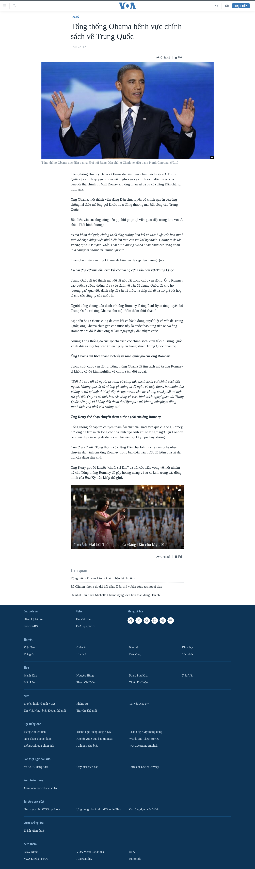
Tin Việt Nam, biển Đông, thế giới (45, 711)
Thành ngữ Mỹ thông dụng (145, 732)
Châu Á (81, 647)
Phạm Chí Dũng (86, 682)
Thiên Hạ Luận (138, 682)
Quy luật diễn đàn (87, 767)
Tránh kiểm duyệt (34, 831)
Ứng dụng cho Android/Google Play (98, 809)
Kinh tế (133, 647)
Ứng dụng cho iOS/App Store (42, 809)
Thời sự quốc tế (85, 626)
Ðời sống (134, 654)
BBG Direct (31, 852)
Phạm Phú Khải (138, 675)
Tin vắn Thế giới (86, 711)
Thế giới (29, 654)
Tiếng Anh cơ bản (35, 732)
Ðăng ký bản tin (33, 619)
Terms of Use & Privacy (144, 767)
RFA (132, 852)
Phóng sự (82, 704)
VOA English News (36, 859)
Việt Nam (30, 647)
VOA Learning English (143, 746)
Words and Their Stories (144, 739)
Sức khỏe (187, 654)
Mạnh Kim (30, 675)
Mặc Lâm (30, 682)
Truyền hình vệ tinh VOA (39, 704)
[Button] (163, 57)
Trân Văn (187, 675)
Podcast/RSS (31, 626)
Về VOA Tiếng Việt (36, 767)
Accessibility (84, 859)
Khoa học (188, 647)
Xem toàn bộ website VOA (40, 788)
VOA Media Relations (90, 852)
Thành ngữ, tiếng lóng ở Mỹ (93, 732)
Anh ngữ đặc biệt (87, 746)
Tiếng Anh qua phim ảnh (39, 746)
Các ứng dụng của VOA (144, 809)
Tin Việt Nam (84, 619)
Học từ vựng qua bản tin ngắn (94, 739)
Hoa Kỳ (75, 17)
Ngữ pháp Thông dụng (38, 739)
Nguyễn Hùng (85, 675)
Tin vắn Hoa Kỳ (139, 704)
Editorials (135, 859)
